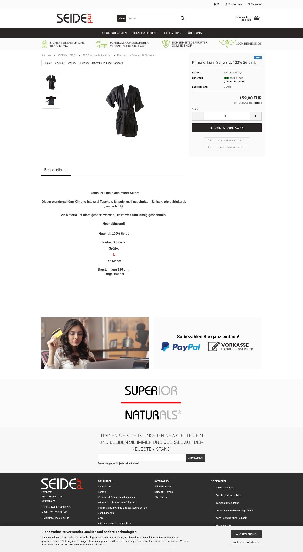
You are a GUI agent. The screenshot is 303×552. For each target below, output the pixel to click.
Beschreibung (56, 169)
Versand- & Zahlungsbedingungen (116, 497)
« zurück (59, 62)
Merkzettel (255, 4)
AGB (100, 518)
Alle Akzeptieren (246, 534)
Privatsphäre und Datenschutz (114, 523)
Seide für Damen (163, 491)
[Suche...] (121, 18)
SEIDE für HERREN (145, 33)
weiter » (72, 62)
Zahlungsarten (106, 512)
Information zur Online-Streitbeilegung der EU (122, 507)
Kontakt (102, 491)
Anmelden (195, 457)
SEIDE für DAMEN (114, 33)
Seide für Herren (163, 486)
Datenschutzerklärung (92, 544)
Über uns (195, 33)
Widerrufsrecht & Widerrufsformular (117, 502)
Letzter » (84, 62)
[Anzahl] (227, 116)
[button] (216, 4)
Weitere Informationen (246, 542)
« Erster (47, 62)
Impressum (104, 486)
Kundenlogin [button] (233, 4)
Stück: (195, 109)
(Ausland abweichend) (234, 81)
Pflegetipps (173, 33)
